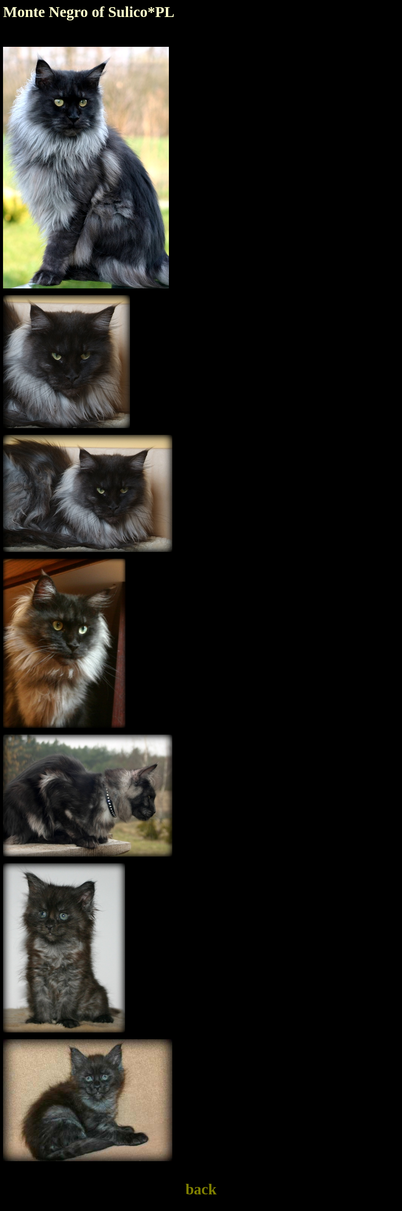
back (201, 1189)
